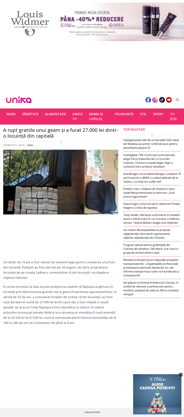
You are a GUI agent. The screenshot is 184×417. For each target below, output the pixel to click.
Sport (158, 114)
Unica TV (77, 116)
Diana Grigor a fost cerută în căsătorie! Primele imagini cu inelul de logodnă (151, 205)
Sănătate (30, 114)
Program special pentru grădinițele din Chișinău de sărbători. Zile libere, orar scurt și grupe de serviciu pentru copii (150, 248)
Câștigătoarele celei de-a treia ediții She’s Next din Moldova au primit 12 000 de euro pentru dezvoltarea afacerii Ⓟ (151, 144)
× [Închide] (181, 375)
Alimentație (55, 114)
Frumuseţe (124, 114)
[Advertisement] (92, 66)
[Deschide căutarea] (177, 100)
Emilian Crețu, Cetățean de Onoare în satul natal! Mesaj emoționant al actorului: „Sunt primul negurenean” (149, 192)
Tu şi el (173, 116)
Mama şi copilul (96, 116)
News (11, 114)
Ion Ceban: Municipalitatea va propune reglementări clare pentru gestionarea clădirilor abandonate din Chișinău (146, 233)
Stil (143, 114)
